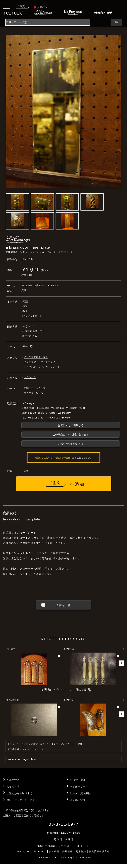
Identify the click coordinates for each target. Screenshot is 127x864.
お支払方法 (12, 786)
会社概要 (54, 851)
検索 (116, 22)
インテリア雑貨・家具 (36, 357)
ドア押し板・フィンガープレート (42, 366)
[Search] (47, 22)
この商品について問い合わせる (71, 434)
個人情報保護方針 (99, 851)
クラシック (30, 377)
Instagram (23, 851)
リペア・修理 (77, 780)
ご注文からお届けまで (19, 793)
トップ (11, 744)
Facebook (39, 851)
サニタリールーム (33, 393)
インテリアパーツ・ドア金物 (39, 362)
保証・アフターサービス (20, 799)
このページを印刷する (71, 443)
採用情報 (67, 851)
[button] (121, 663)
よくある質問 (77, 799)
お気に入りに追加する (71, 425)
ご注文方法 (12, 780)
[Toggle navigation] (6, 7)
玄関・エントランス (34, 388)
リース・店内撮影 (80, 793)
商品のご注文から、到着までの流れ (52, 457)
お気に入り (42, 7)
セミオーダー (77, 786)
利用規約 (81, 851)
